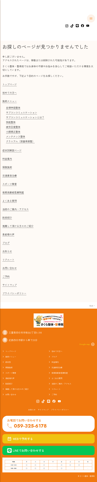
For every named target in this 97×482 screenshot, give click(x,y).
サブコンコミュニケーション (21, 112)
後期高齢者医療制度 (13, 192)
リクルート (8, 259)
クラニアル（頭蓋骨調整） (20, 141)
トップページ (9, 84)
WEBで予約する (20, 439)
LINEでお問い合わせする (25, 450)
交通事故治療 (9, 175)
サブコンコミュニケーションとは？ (25, 117)
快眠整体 (11, 122)
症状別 (64, 23)
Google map (87, 344)
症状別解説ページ (12, 150)
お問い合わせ (9, 268)
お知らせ (7, 251)
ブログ (6, 243)
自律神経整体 (13, 107)
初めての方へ (27, 23)
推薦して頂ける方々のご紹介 (17, 226)
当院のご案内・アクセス (15, 209)
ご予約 (6, 276)
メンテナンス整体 (15, 136)
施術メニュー (47, 23)
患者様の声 (8, 234)
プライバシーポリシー (14, 293)
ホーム (9, 23)
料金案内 (79, 23)
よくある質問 (9, 200)
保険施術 (7, 167)
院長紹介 (7, 217)
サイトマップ (9, 285)
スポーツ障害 (9, 184)
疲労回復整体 (13, 127)
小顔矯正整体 (13, 131)
